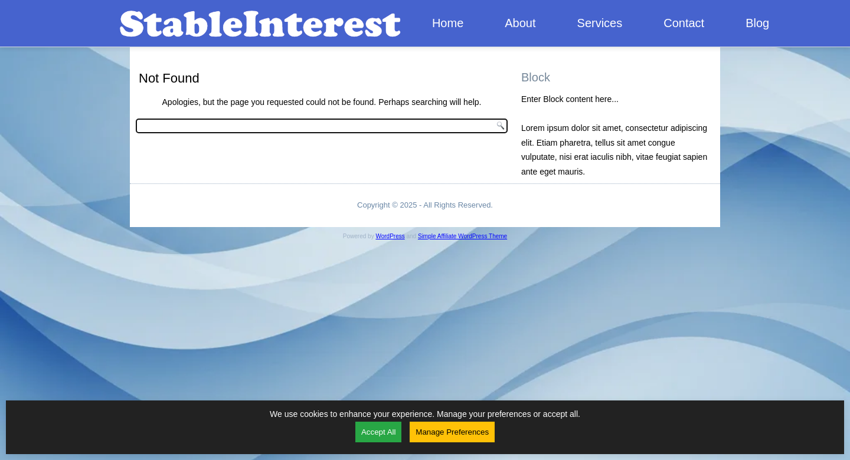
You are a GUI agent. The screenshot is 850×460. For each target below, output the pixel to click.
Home (447, 23)
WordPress (389, 236)
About (520, 23)
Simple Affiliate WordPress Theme (462, 236)
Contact (683, 23)
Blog (757, 23)
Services (600, 23)
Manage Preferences (452, 432)
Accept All (378, 432)
